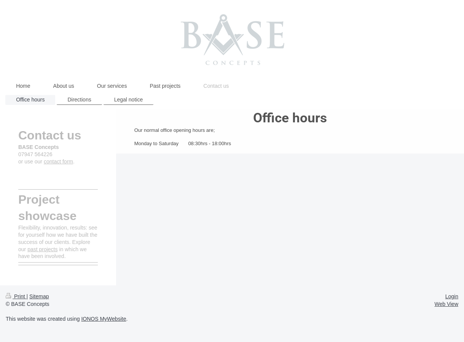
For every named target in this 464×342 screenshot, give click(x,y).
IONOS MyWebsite (103, 319)
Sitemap (39, 296)
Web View (446, 304)
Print (16, 296)
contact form (58, 161)
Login (451, 296)
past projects (42, 249)
